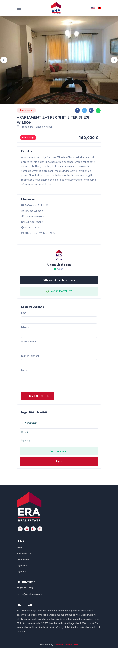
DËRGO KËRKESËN (37, 396)
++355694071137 (61, 291)
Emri (23, 312)
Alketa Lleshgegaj (59, 265)
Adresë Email (28, 341)
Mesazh (25, 370)
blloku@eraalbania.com (59, 279)
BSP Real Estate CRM (66, 644)
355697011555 (25, 588)
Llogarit (59, 461)
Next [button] (114, 60)
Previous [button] (3, 60)
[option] (59, 60)
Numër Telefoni (30, 355)
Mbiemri (25, 327)
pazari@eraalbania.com (29, 594)
